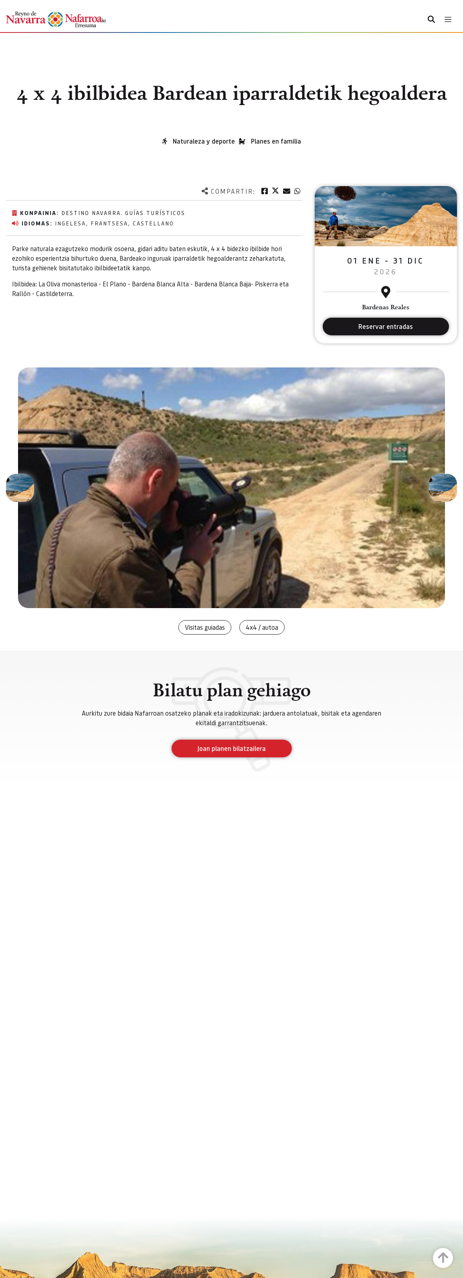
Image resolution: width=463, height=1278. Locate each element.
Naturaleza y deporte (204, 141)
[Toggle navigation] (448, 19)
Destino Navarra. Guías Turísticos (123, 212)
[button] (20, 488)
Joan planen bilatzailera (231, 748)
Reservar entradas (385, 326)
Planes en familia (276, 141)
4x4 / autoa (262, 627)
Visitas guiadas (205, 627)
